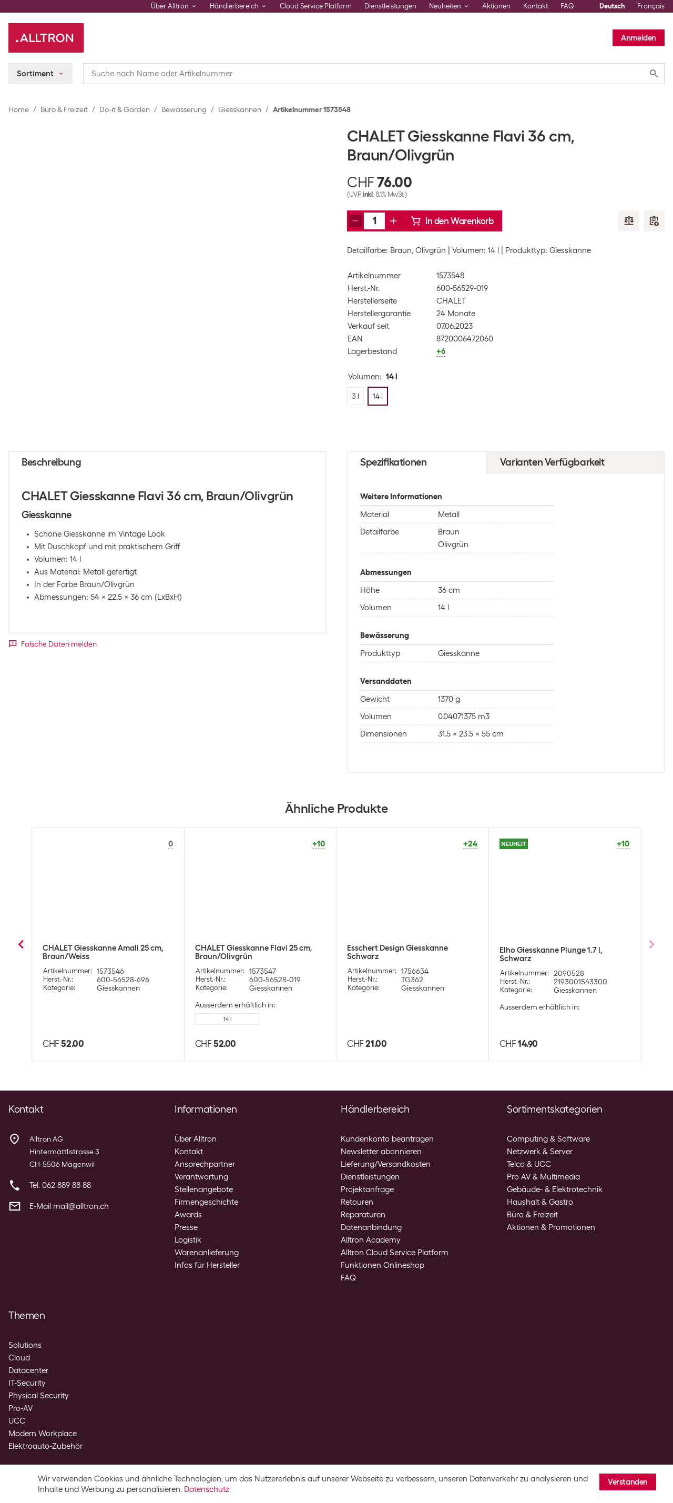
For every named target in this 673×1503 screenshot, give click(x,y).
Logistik (188, 1240)
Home (18, 109)
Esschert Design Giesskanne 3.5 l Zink (405, 952)
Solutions (25, 1345)
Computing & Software (548, 1139)
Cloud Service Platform (316, 6)
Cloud (19, 1358)
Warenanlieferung (207, 1252)
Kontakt (535, 6)
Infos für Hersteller (207, 1265)
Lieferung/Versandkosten (386, 1164)
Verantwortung (201, 1177)
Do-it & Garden (124, 109)
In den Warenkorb (452, 221)
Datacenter (28, 1370)
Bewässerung (184, 109)
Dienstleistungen (390, 6)
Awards (188, 1214)
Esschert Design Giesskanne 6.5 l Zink (557, 952)
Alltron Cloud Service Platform (394, 1252)
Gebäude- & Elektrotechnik (555, 1189)
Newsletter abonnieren (381, 1151)
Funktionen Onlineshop (382, 1265)
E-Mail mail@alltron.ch (69, 1206)
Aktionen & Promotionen (551, 1227)
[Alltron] (46, 38)
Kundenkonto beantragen (387, 1139)
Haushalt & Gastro (540, 1202)
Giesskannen (239, 109)
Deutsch (612, 6)
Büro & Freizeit (64, 109)
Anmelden (638, 38)
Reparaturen (363, 1214)
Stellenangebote (204, 1189)
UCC (16, 1421)
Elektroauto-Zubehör (45, 1446)
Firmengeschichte (206, 1202)
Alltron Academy (371, 1240)
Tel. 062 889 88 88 (60, 1185)
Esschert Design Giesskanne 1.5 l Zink (253, 952)
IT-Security (27, 1383)
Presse (186, 1227)
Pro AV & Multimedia (543, 1177)
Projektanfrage (367, 1189)
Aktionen (496, 6)
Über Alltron (196, 1139)
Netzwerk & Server (540, 1151)
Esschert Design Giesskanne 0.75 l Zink (103, 952)
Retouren (357, 1202)
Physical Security (38, 1395)
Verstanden (628, 1482)
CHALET (451, 301)
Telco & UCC (529, 1164)
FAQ (567, 6)
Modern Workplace (42, 1433)
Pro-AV (20, 1408)
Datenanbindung (371, 1227)
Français (651, 6)
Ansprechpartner (205, 1164)
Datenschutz (206, 1489)
